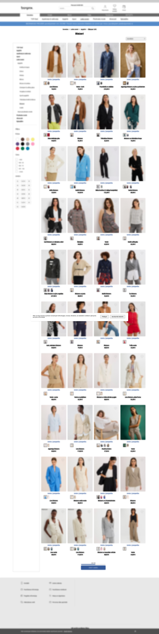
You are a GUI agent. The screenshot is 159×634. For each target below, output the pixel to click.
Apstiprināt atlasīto (117, 316)
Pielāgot (104, 316)
